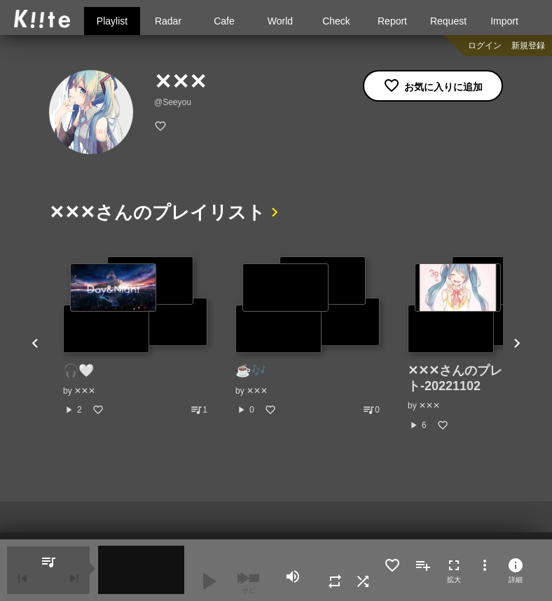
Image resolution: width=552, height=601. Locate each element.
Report (392, 21)
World (280, 21)
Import (504, 21)
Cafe (224, 21)
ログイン (485, 45)
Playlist (112, 21)
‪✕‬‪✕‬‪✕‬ (84, 391)
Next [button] (517, 343)
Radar (168, 21)
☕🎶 (250, 371)
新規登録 (528, 45)
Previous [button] (35, 343)
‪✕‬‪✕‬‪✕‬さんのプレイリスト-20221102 (474, 378)
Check (336, 21)
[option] (135, 336)
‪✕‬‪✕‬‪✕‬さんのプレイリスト (157, 212)
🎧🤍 (78, 371)
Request (448, 21)
